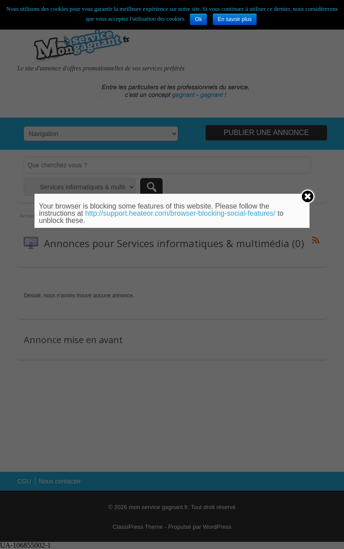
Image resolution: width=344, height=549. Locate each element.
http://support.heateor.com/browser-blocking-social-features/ (180, 213)
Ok (198, 19)
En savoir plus (234, 19)
